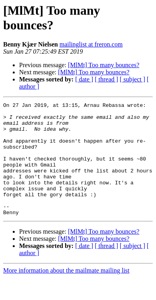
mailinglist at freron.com (91, 44)
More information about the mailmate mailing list (66, 293)
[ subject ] (132, 79)
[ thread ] (106, 79)
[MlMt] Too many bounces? (103, 65)
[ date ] (84, 79)
